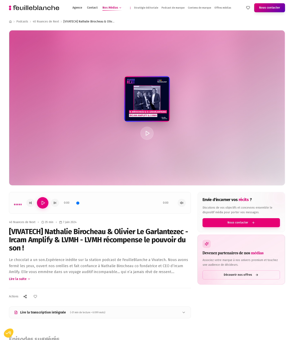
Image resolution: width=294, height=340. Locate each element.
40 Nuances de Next (46, 21)
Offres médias (222, 7)
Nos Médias (112, 7)
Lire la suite (20, 279)
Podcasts (22, 21)
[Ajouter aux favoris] (35, 296)
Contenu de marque (199, 7)
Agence (77, 7)
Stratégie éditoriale (146, 7)
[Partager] (25, 296)
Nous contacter (269, 7)
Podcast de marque (173, 7)
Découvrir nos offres (242, 275)
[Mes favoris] (248, 7)
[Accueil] (10, 21)
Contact (92, 7)
